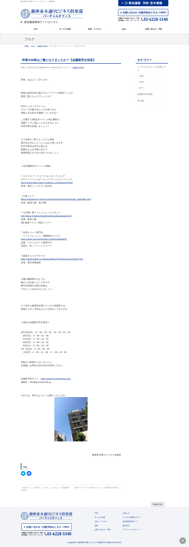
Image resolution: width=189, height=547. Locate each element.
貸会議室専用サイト (131, 521)
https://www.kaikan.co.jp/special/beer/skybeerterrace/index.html (52, 259)
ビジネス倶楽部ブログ (131, 517)
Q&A (96, 526)
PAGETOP (157, 504)
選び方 (141, 88)
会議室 (141, 76)
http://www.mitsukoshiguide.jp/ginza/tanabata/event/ (46, 216)
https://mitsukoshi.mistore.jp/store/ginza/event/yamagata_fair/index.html (56, 199)
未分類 (140, 100)
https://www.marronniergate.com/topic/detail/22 (44, 239)
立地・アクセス (100, 521)
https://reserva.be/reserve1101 (56, 378)
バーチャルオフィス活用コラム (151, 68)
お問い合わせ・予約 (102, 530)
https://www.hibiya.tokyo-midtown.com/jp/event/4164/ (47, 182)
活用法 (141, 82)
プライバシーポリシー (131, 530)
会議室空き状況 (78, 67)
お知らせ (126, 513)
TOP (96, 513)
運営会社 (126, 526)
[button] (71, 419)
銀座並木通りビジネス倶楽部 (90, 542)
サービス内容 (99, 517)
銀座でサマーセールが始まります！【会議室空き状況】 (98, 488)
